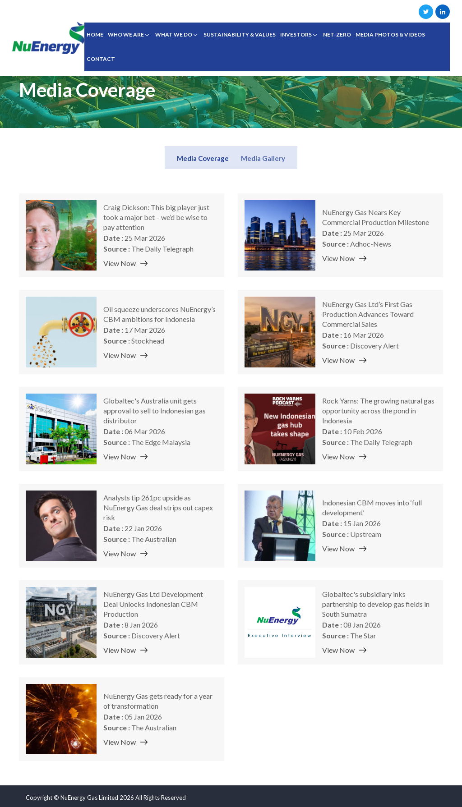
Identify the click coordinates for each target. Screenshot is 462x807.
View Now (119, 263)
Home (95, 34)
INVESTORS (296, 34)
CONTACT (101, 58)
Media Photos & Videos (390, 34)
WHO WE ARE (126, 34)
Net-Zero (337, 34)
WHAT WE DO (173, 34)
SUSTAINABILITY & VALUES (239, 34)
